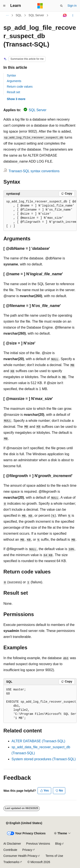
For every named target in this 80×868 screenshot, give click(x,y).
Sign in (72, 5)
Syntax (11, 75)
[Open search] (61, 6)
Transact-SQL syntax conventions (34, 171)
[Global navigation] (4, 6)
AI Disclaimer (12, 843)
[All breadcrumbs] (7, 15)
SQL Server (36, 15)
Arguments (14, 81)
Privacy (27, 850)
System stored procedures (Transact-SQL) (44, 759)
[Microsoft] (40, 6)
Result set (13, 92)
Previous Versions (38, 843)
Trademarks (11, 862)
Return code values (20, 86)
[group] (40, 214)
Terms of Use (54, 856)
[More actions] (73, 15)
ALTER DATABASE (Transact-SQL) (38, 741)
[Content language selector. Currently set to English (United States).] (24, 823)
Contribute (10, 850)
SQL (19, 15)
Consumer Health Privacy (20, 856)
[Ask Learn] (65, 15)
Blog (58, 843)
